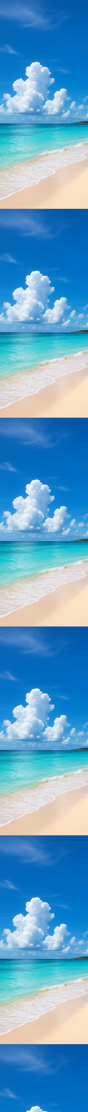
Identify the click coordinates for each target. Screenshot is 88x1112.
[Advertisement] (44, 19)
